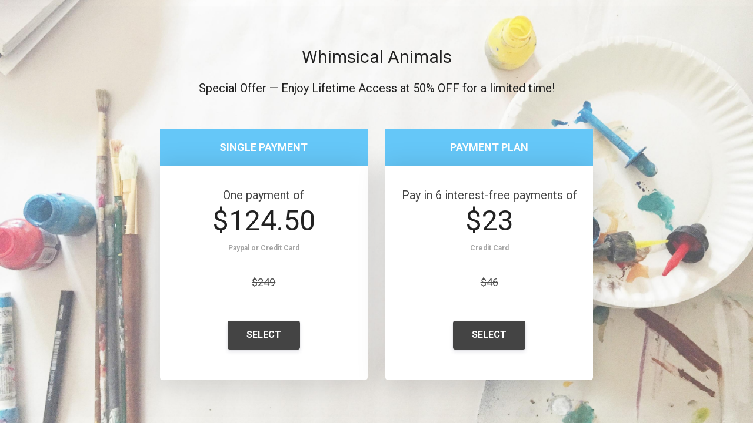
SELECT (263, 334)
